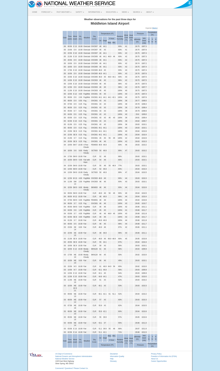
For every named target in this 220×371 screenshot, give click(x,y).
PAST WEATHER (64, 12)
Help (112, 359)
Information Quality (117, 356)
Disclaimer (114, 354)
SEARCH (137, 12)
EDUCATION (112, 12)
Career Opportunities (159, 361)
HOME (34, 12)
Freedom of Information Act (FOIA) (164, 356)
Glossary (113, 361)
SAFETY (80, 12)
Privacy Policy (156, 354)
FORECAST (46, 12)
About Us (154, 359)
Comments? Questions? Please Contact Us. (71, 368)
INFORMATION (95, 12)
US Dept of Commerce (63, 354)
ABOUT (150, 12)
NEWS (125, 12)
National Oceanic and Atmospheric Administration (73, 356)
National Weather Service (64, 359)
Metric (155, 28)
